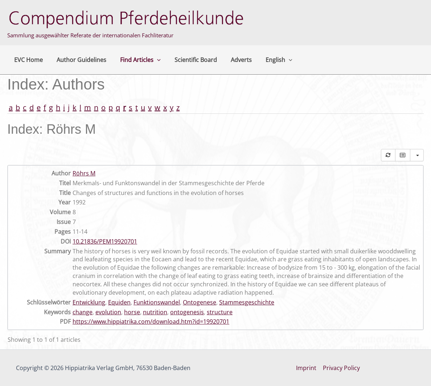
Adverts (231, 60)
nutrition (155, 312)
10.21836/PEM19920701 (105, 241)
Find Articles (135, 59)
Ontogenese (199, 302)
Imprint (306, 368)
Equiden (119, 302)
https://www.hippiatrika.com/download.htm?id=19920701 (151, 321)
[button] (151, 59)
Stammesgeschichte (246, 302)
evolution (108, 312)
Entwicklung (89, 302)
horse (132, 312)
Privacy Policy (341, 368)
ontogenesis (187, 312)
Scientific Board (188, 60)
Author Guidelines (78, 60)
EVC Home (27, 60)
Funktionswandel (157, 302)
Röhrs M (84, 173)
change (83, 312)
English (267, 59)
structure (220, 312)
